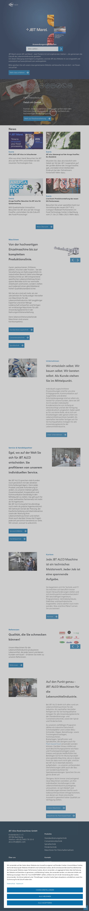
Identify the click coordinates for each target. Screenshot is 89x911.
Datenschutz (11, 883)
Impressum (19, 883)
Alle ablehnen (45, 896)
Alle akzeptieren (45, 903)
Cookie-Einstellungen (45, 890)
